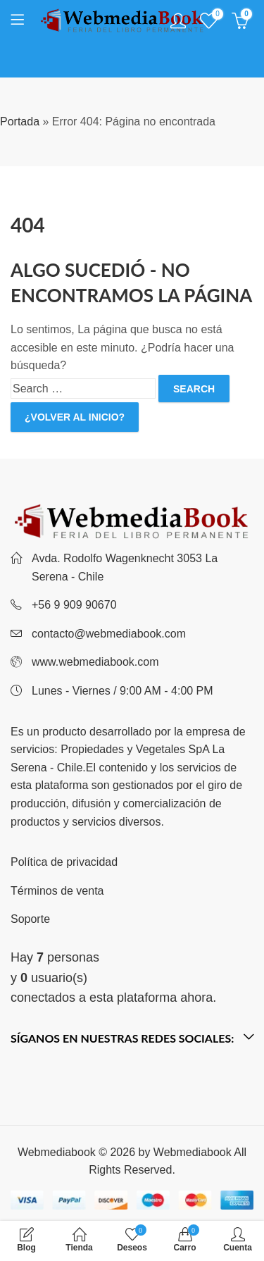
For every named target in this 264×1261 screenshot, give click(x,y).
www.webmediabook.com (95, 662)
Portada (19, 122)
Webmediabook (192, 1152)
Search (194, 389)
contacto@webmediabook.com (109, 634)
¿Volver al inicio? (75, 417)
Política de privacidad (64, 862)
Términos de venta (57, 891)
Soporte (30, 919)
